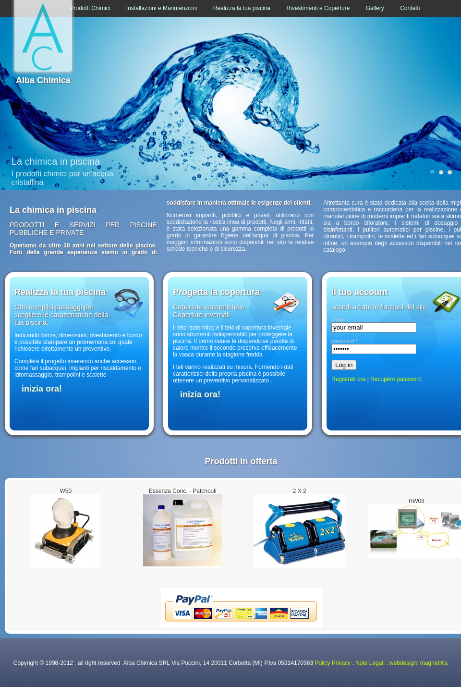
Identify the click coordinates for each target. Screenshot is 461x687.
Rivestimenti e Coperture (318, 8)
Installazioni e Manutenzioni (161, 8)
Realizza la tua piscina (241, 8)
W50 (66, 491)
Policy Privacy (333, 663)
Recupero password (396, 379)
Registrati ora (348, 379)
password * (344, 341)
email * (339, 319)
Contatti (410, 8)
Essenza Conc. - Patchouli (183, 491)
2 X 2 (299, 491)
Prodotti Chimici (90, 8)
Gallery (375, 8)
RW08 (417, 501)
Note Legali (370, 663)
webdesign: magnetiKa (418, 663)
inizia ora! (42, 388)
